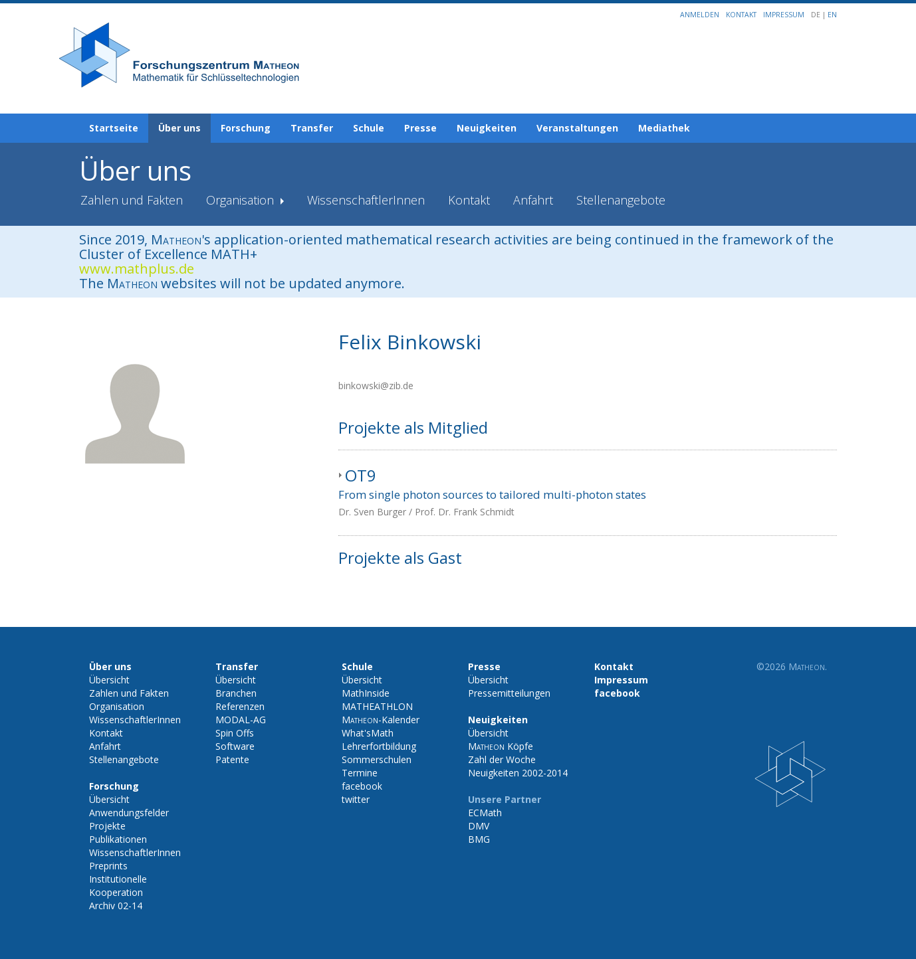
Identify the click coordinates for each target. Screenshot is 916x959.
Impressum (783, 14)
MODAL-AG (240, 719)
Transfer (311, 128)
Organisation (241, 200)
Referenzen (240, 706)
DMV (478, 826)
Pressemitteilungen (509, 693)
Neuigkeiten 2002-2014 (518, 772)
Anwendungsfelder (129, 812)
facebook (362, 786)
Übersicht (109, 679)
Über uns (179, 128)
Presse (420, 128)
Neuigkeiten (486, 128)
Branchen (236, 693)
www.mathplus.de (136, 269)
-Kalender (380, 719)
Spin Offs (234, 733)
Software (235, 746)
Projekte (107, 826)
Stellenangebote (620, 200)
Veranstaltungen (577, 128)
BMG (479, 839)
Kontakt (741, 14)
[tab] (587, 493)
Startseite (113, 128)
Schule (368, 128)
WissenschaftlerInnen (366, 200)
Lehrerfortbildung (379, 746)
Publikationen (118, 839)
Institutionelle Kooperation (118, 886)
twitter (356, 799)
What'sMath (368, 733)
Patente (232, 759)
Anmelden (699, 14)
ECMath (485, 812)
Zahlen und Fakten (131, 200)
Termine (360, 772)
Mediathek (664, 128)
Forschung (246, 128)
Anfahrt (533, 200)
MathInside (366, 693)
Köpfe (500, 746)
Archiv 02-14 (115, 905)
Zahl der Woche (502, 759)
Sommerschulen (376, 759)
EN (832, 14)
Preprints (108, 865)
